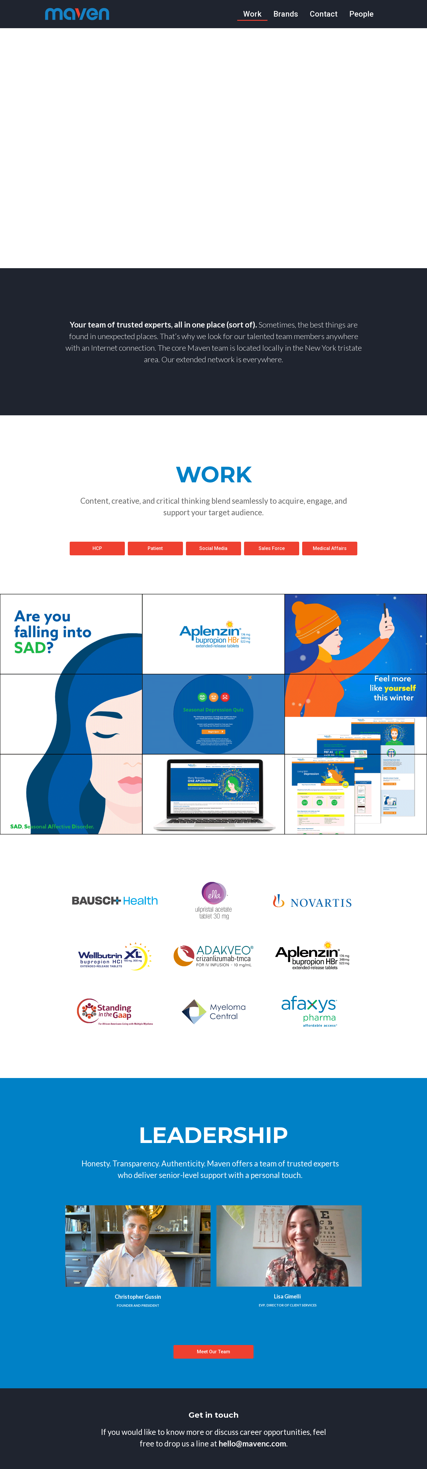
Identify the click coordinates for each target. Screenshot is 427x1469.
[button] (97, 548)
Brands (285, 13)
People (361, 13)
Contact (323, 13)
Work (252, 13)
